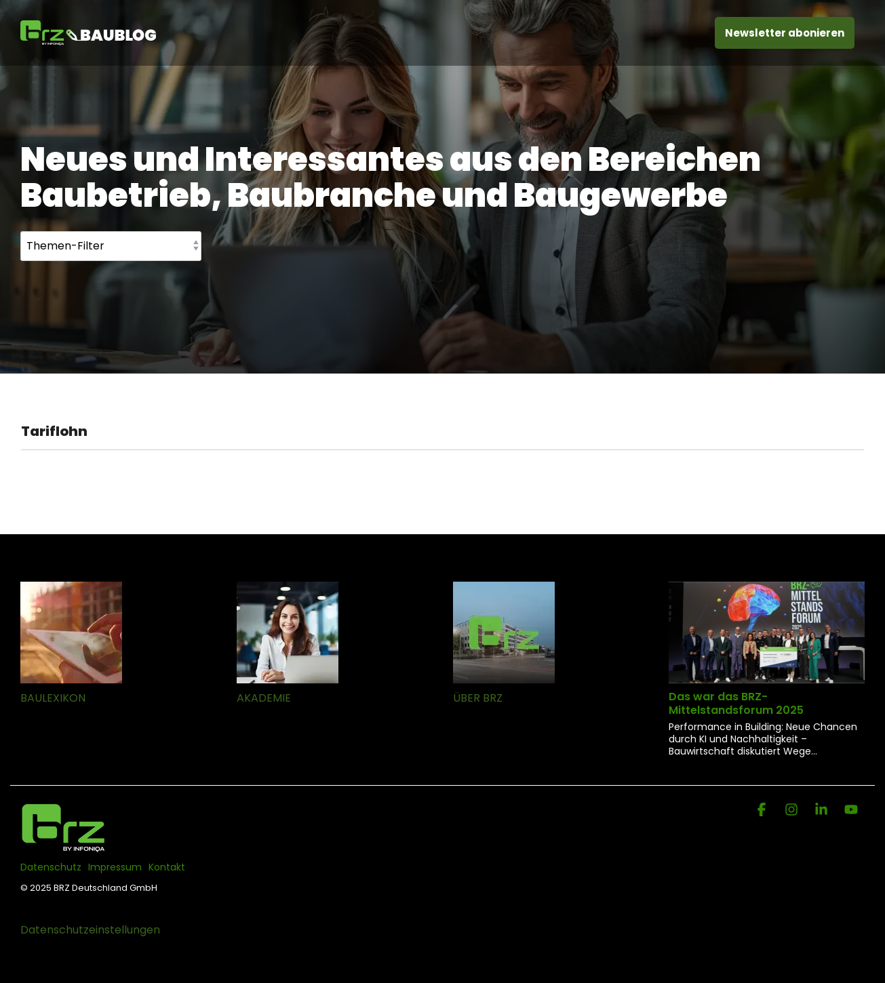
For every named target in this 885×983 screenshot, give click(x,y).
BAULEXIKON (52, 698)
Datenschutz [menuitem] (50, 867)
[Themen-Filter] (110, 246)
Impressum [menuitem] (115, 867)
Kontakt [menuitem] (167, 867)
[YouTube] (851, 810)
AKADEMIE (264, 698)
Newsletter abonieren (784, 33)
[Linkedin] (822, 810)
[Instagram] (792, 810)
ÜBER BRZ (478, 698)
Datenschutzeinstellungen (90, 930)
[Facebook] (762, 810)
